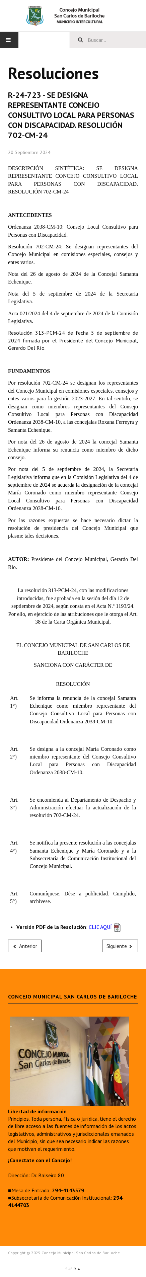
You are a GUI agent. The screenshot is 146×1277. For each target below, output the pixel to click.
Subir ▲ (73, 1268)
